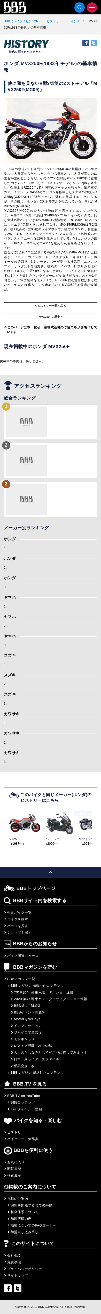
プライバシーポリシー (24, 1269)
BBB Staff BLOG (27, 1006)
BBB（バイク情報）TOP (21, 21)
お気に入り (16, 1162)
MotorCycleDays (27, 1019)
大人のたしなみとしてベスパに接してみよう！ (50, 1052)
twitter (94, 43)
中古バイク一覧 (19, 912)
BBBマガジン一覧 (21, 979)
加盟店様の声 (21, 1219)
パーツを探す (17, 926)
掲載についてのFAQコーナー (33, 1225)
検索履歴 (14, 1175)
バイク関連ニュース (22, 956)
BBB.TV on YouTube (23, 1096)
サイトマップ (17, 1275)
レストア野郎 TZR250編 (33, 1046)
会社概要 (14, 1255)
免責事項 (14, 1262)
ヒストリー (54, 21)
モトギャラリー (26, 1039)
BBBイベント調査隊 (29, 1012)
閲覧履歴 (14, 1169)
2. (5, 567)
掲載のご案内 (17, 1199)
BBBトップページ (36, 888)
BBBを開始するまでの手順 (31, 1205)
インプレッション (28, 1026)
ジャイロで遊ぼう (28, 1032)
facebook (85, 43)
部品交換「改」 (26, 1066)
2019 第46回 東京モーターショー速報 (43, 992)
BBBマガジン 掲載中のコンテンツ (37, 985)
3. (5, 587)
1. (5, 548)
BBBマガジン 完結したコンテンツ (37, 1072)
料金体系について (24, 1212)
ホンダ (75, 21)
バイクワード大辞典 (22, 1139)
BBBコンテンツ (23, 1102)
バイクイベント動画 (26, 1109)
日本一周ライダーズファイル (36, 1059)
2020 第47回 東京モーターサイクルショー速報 (50, 999)
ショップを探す (19, 932)
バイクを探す (17, 919)
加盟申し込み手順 (24, 1232)
